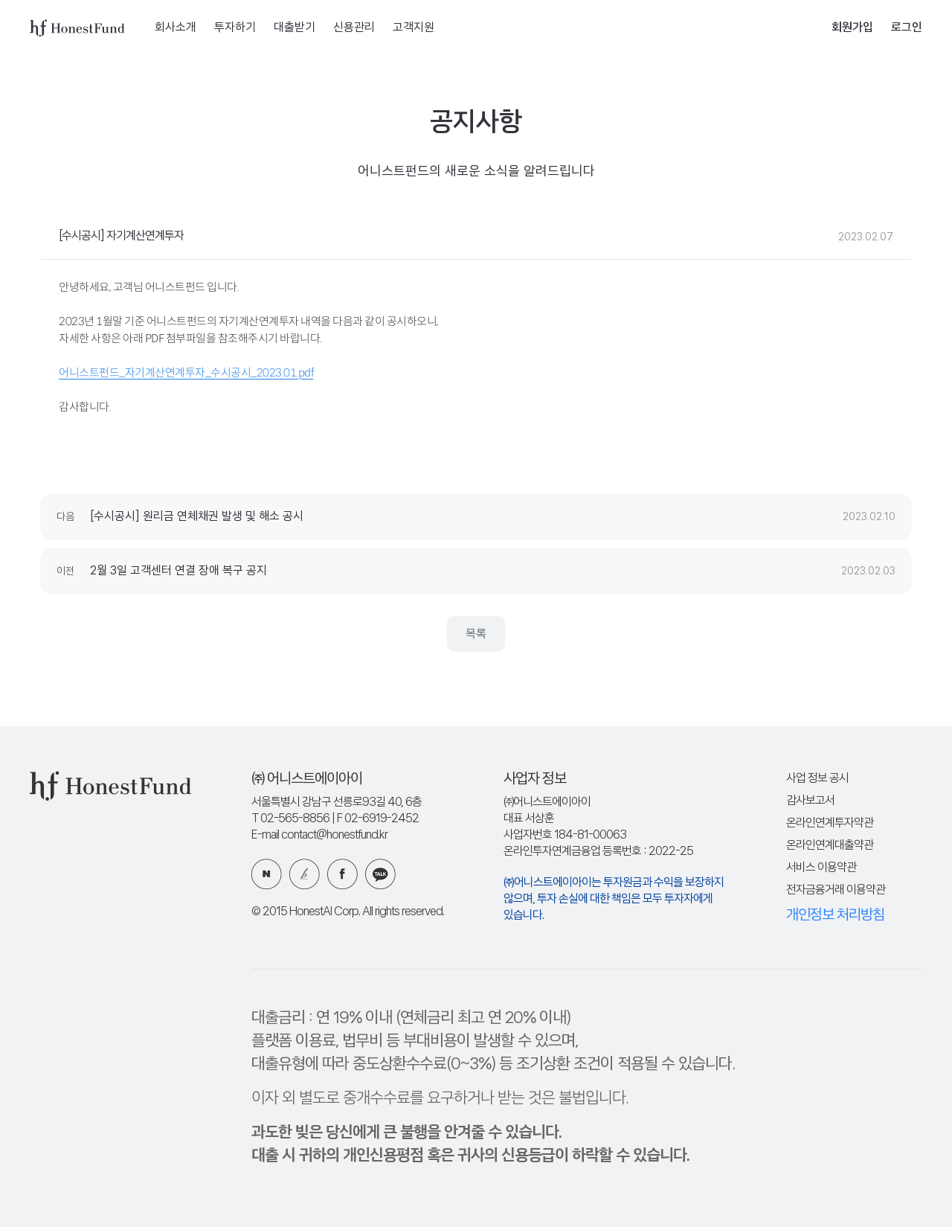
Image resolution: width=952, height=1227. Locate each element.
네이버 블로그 (266, 874)
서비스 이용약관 (821, 868)
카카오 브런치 (304, 874)
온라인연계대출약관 (829, 846)
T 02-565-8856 (290, 819)
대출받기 (294, 28)
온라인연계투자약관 (829, 823)
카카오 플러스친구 (380, 874)
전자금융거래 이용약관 (835, 890)
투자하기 (235, 28)
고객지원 (413, 28)
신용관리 (354, 28)
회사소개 (175, 28)
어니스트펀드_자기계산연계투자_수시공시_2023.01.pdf (186, 372)
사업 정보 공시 (817, 779)
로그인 (906, 28)
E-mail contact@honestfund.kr (319, 835)
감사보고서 (810, 801)
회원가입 (852, 28)
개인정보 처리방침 (835, 915)
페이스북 (342, 874)
